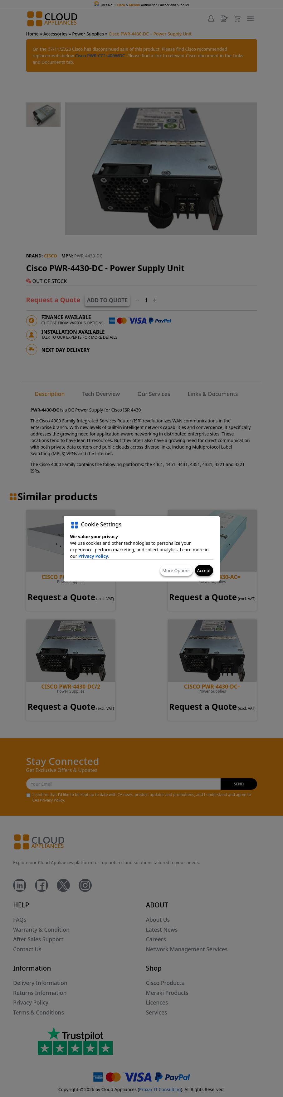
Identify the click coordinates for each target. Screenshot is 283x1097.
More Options (176, 570)
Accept (204, 570)
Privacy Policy (93, 556)
